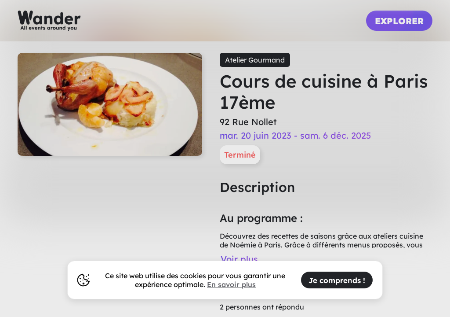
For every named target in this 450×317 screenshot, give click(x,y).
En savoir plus (231, 284)
